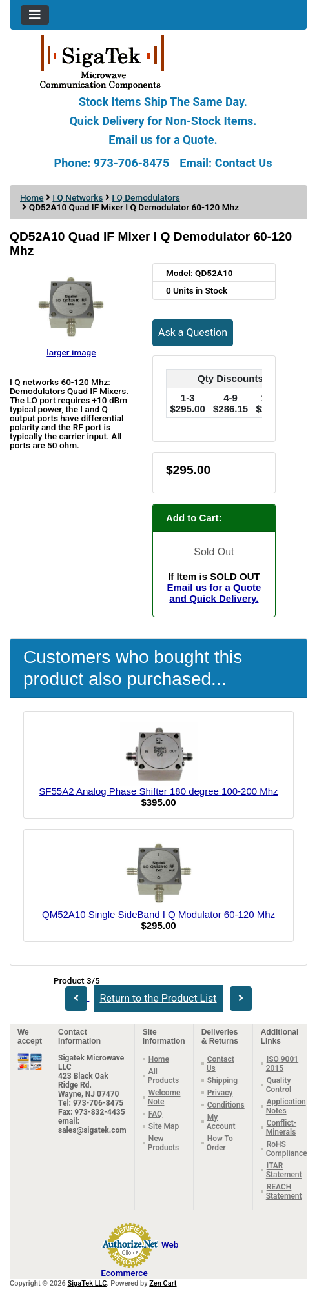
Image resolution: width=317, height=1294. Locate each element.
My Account (221, 1122)
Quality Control (278, 1085)
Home (31, 197)
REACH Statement (284, 1191)
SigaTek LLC (87, 1283)
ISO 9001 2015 (282, 1064)
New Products (163, 1143)
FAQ (155, 1114)
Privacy (220, 1092)
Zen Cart (162, 1283)
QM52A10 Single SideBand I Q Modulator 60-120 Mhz (158, 914)
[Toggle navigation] (35, 15)
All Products (163, 1076)
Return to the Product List (157, 998)
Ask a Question (192, 332)
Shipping (222, 1080)
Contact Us (243, 163)
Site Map (163, 1126)
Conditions (226, 1105)
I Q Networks (77, 197)
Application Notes (286, 1106)
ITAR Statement (284, 1170)
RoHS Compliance (286, 1149)
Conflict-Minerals (281, 1128)
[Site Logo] (158, 61)
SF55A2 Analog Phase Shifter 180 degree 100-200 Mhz (158, 791)
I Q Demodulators (146, 197)
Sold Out (214, 551)
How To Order (220, 1143)
